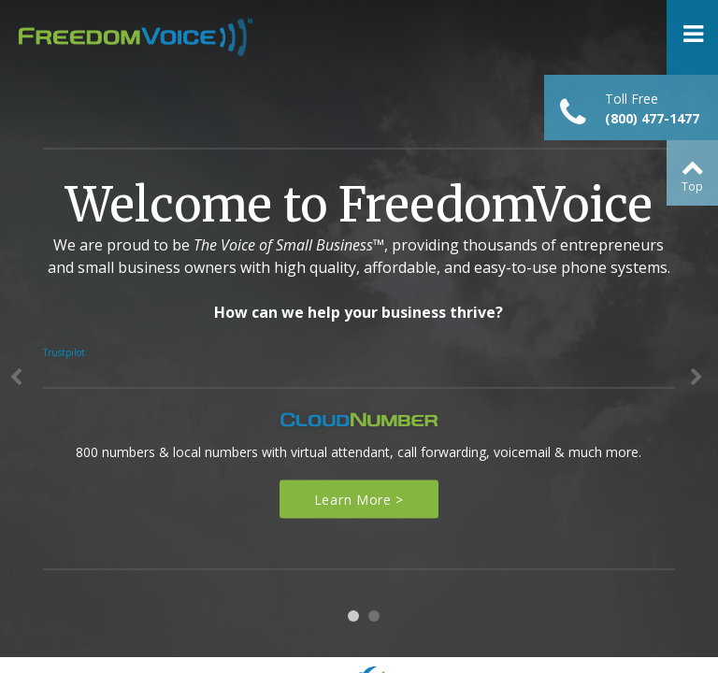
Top (692, 186)
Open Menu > (692, 37)
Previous (18, 382)
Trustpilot (64, 352)
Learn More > (359, 499)
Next (699, 382)
